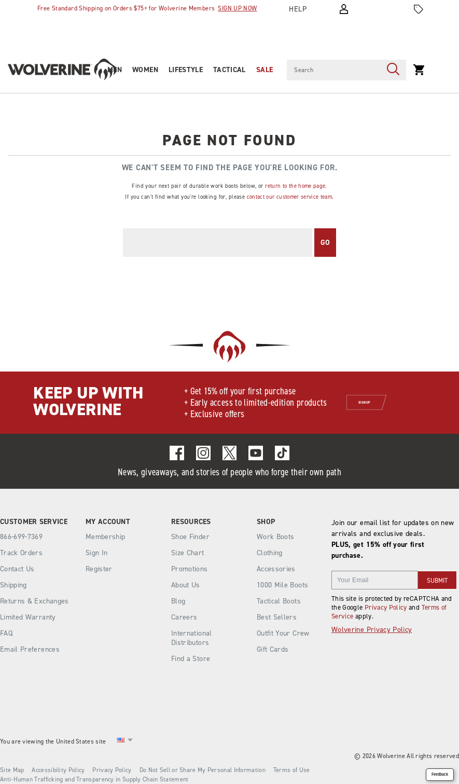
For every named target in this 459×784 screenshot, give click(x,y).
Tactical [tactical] (229, 70)
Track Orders (21, 553)
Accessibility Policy (58, 770)
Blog (178, 601)
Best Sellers (277, 617)
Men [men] (114, 70)
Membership (106, 537)
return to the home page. (296, 185)
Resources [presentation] (191, 522)
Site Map (12, 770)
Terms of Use (291, 770)
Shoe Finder (190, 537)
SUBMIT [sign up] (437, 580)
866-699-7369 (21, 537)
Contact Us (17, 569)
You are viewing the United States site (53, 741)
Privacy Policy (386, 607)
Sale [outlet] (264, 70)
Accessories (276, 569)
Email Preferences (30, 649)
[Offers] (418, 9)
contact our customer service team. (290, 196)
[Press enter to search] (393, 70)
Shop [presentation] (266, 522)
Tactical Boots (279, 601)
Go (325, 242)
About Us (185, 585)
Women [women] (145, 70)
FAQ (6, 633)
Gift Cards (273, 649)
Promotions (189, 569)
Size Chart (187, 553)
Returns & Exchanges (34, 601)
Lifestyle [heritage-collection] (186, 70)
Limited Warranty (28, 617)
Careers (184, 617)
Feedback (440, 774)
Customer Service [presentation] (33, 522)
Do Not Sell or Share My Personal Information (203, 770)
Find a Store (190, 659)
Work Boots (276, 537)
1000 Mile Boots (282, 585)
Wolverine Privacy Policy (371, 630)
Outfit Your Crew (283, 633)
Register (99, 569)
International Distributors (191, 638)
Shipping (13, 585)
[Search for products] (333, 70)
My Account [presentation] (108, 522)
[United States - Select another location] (120, 741)
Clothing (270, 553)
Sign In (96, 553)
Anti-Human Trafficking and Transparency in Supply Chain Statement (94, 779)
